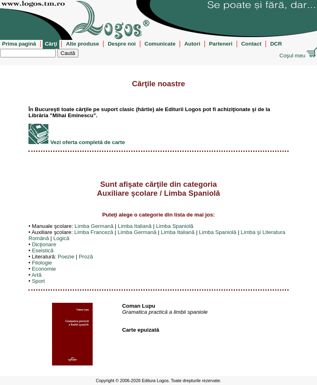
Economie (44, 269)
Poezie (66, 257)
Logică (61, 238)
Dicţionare (44, 244)
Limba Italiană (135, 226)
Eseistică (42, 250)
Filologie (42, 263)
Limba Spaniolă (174, 226)
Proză (86, 257)
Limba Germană (94, 226)
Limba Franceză (93, 232)
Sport (38, 281)
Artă (36, 275)
